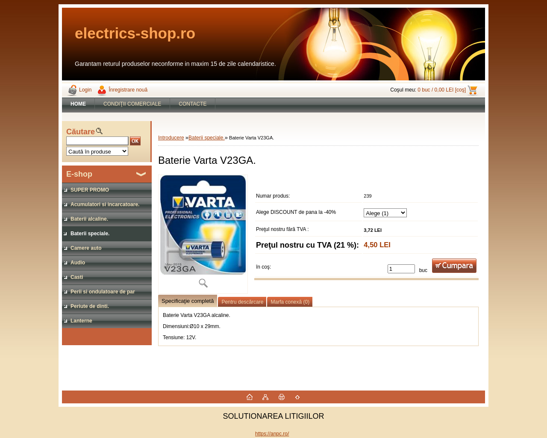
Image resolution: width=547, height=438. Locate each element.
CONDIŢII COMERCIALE (132, 104)
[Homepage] (78, 104)
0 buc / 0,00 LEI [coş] (442, 90)
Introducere (171, 138)
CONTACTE (192, 104)
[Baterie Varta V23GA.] (203, 234)
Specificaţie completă (188, 301)
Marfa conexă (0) (290, 302)
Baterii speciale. (206, 138)
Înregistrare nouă (128, 90)
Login (85, 90)
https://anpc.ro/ (272, 434)
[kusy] (401, 268)
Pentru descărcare (242, 302)
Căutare (80, 131)
